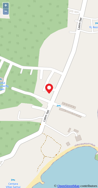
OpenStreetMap (68, 186)
